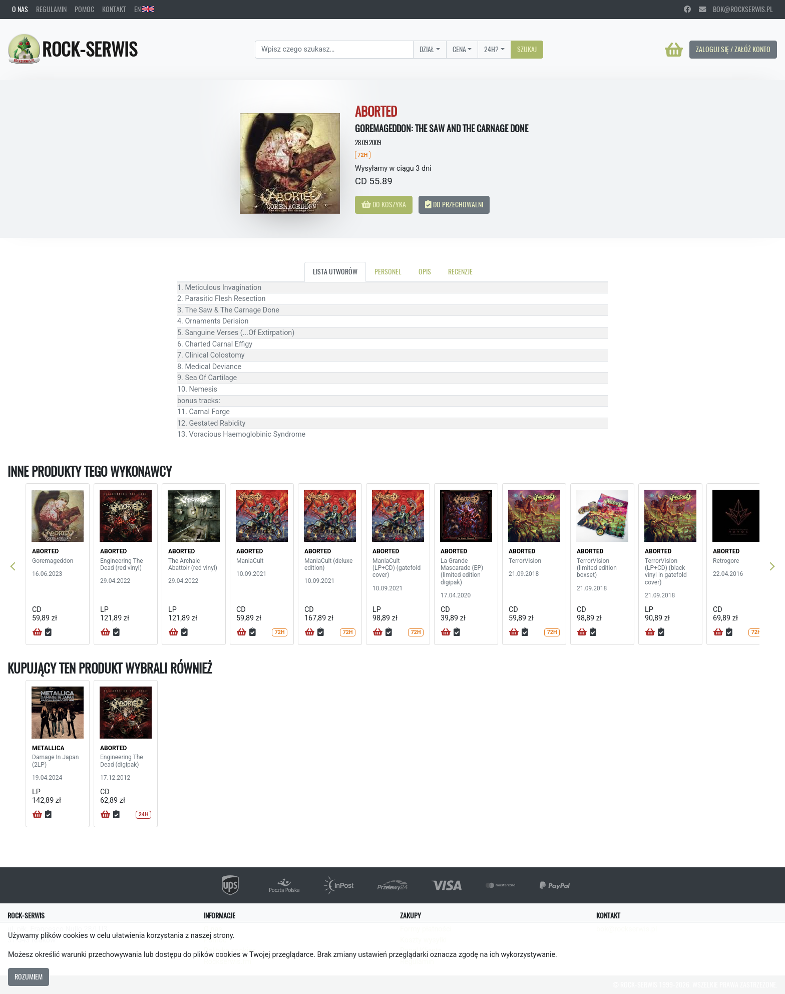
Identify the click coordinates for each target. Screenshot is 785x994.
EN (144, 9)
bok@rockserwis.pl (736, 9)
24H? (491, 49)
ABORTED (45, 551)
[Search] (334, 50)
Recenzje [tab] (460, 271)
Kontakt (114, 9)
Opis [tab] (425, 271)
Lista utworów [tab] (335, 271)
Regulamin (51, 9)
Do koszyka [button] (383, 204)
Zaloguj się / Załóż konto (733, 49)
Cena (459, 49)
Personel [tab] (388, 271)
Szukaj (527, 49)
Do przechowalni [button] (454, 204)
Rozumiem (29, 976)
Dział (427, 49)
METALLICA (48, 748)
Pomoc (84, 9)
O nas (20, 9)
